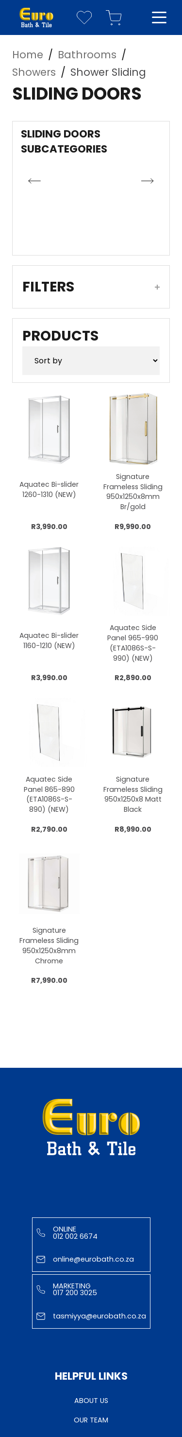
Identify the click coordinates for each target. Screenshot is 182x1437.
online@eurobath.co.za (85, 1259)
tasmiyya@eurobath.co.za (91, 1316)
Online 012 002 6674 (67, 1232)
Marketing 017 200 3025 (66, 1289)
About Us (91, 1400)
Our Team (91, 1420)
